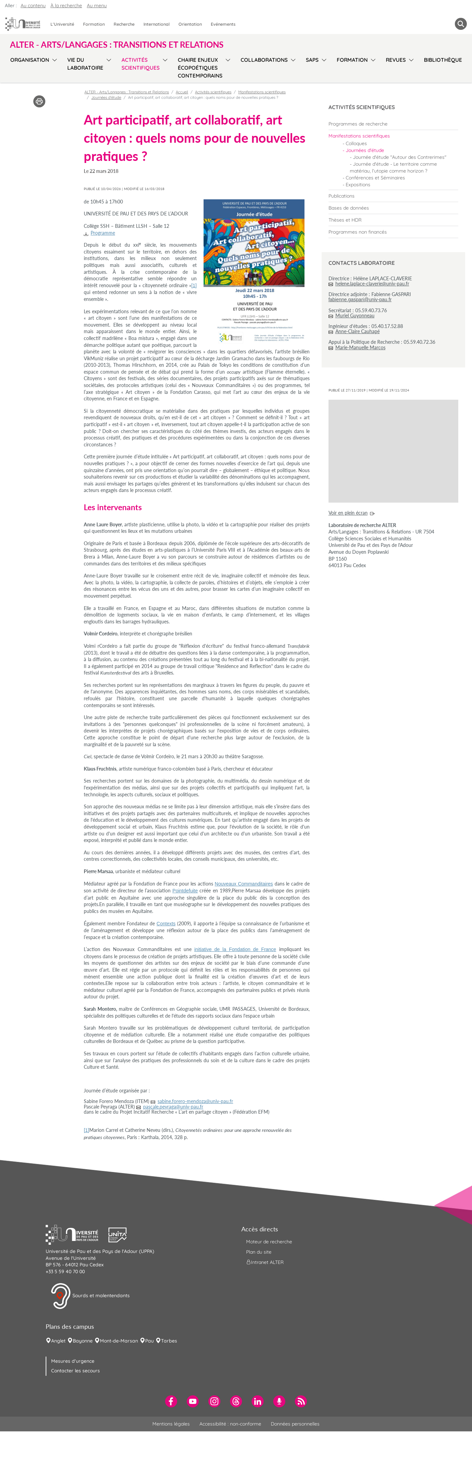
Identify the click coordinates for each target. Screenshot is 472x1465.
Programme (103, 233)
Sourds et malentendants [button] (90, 1296)
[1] (194, 285)
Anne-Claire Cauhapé (357, 331)
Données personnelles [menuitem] (295, 1424)
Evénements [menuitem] (223, 24)
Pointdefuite (185, 890)
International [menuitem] (156, 24)
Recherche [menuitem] (124, 24)
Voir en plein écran (348, 513)
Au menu (97, 5)
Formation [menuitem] (94, 24)
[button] (77, 1234)
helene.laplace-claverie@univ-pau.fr (372, 283)
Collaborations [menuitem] (264, 60)
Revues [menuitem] (396, 60)
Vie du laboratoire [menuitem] (85, 64)
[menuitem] (393, 124)
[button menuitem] (461, 24)
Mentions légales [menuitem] (171, 1424)
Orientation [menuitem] (190, 24)
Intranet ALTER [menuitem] (265, 1262)
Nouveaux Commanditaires (244, 884)
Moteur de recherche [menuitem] (269, 1242)
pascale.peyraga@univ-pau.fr (173, 1107)
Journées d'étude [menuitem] (365, 150)
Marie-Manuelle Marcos (360, 347)
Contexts (166, 923)
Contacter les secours (75, 1371)
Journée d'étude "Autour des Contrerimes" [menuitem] (399, 157)
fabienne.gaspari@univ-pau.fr (360, 299)
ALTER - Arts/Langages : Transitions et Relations (126, 92)
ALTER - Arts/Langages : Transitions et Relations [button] (116, 44)
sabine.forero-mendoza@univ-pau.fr (195, 1101)
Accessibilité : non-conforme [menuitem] (230, 1424)
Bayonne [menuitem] (83, 1341)
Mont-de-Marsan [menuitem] (119, 1341)
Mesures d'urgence (72, 1361)
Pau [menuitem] (149, 1341)
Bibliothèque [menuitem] (443, 60)
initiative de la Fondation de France (235, 949)
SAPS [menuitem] (312, 60)
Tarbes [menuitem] (169, 1341)
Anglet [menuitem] (58, 1341)
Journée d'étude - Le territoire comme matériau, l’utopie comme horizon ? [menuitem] (393, 167)
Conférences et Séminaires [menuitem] (375, 178)
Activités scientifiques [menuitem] (141, 64)
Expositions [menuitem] (358, 184)
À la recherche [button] (66, 5)
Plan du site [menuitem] (259, 1252)
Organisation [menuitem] (29, 60)
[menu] (53, 67)
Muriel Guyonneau (355, 315)
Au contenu (33, 5)
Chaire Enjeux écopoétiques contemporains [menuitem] (200, 68)
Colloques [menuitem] (356, 143)
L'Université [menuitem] (62, 24)
